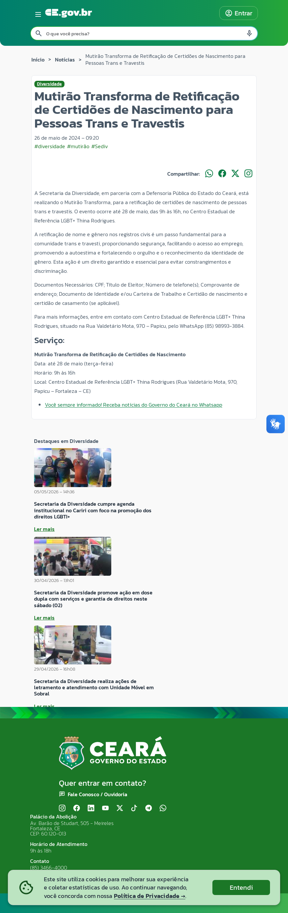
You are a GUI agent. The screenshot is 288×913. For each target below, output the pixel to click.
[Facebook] (76, 808)
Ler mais (44, 529)
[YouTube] (105, 808)
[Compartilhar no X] (235, 174)
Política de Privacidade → (149, 895)
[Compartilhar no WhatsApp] (209, 174)
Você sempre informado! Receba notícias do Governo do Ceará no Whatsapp (133, 405)
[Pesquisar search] (38, 33)
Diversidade (49, 84)
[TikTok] (134, 808)
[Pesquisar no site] (144, 33)
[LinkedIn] (91, 808)
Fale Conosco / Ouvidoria (97, 794)
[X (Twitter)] (120, 808)
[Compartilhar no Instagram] (248, 174)
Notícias (65, 59)
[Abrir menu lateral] (37, 13)
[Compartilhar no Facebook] (222, 174)
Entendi (241, 887)
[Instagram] (62, 808)
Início (38, 59)
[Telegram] (148, 808)
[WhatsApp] (163, 808)
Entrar (238, 13)
